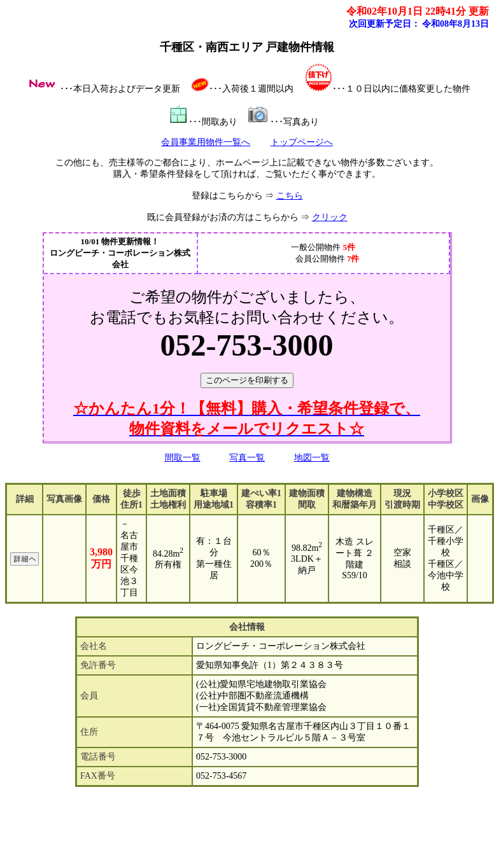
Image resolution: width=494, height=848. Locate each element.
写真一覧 (247, 457)
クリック (330, 217)
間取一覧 (183, 457)
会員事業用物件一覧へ (205, 142)
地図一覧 (312, 457)
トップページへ (302, 142)
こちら (289, 195)
